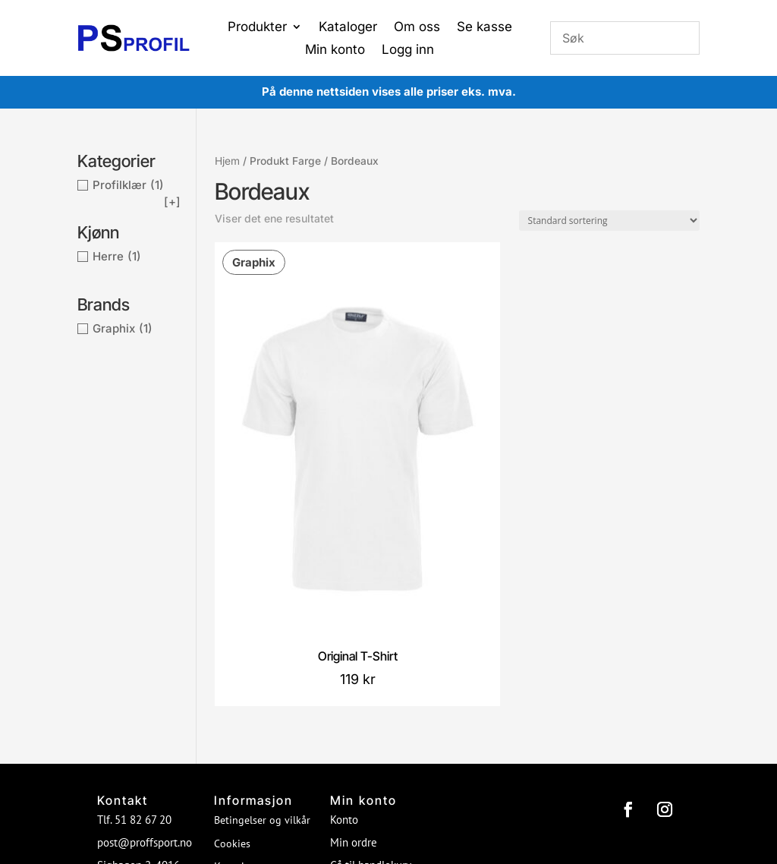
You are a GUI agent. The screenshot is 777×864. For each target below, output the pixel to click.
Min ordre (353, 639)
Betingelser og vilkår (262, 617)
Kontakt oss (241, 664)
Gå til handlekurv (370, 662)
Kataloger (348, 27)
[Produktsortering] (609, 220)
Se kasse (484, 27)
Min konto (335, 50)
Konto (344, 617)
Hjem (227, 161)
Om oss (417, 27)
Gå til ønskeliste (368, 685)
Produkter (257, 27)
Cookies (232, 641)
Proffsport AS (418, 765)
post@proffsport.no (144, 639)
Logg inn (408, 50)
